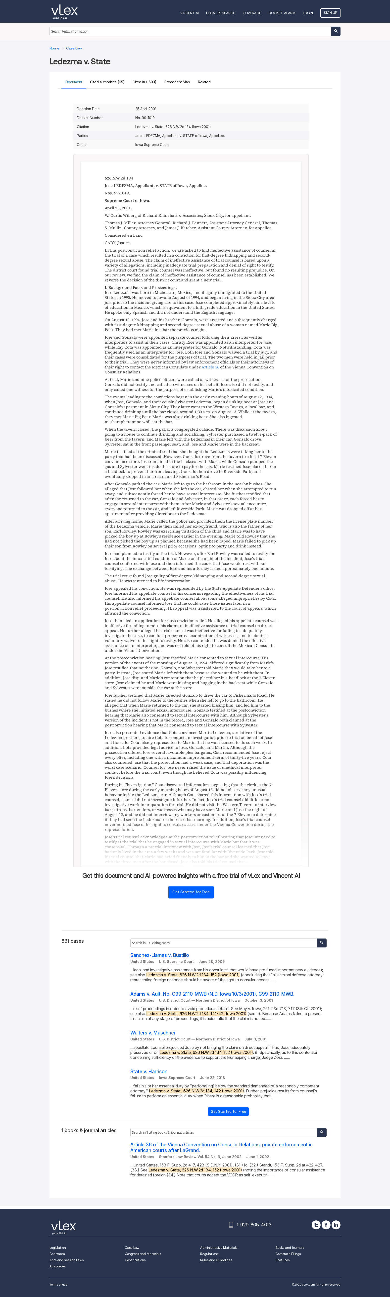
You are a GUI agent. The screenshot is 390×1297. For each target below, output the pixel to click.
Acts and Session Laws (66, 1260)
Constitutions (135, 1260)
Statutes (283, 1260)
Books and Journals (290, 1248)
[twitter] (316, 1224)
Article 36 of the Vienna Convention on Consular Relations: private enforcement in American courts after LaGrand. (221, 1147)
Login (308, 13)
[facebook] (326, 1224)
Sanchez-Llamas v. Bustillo (159, 955)
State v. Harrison (148, 1071)
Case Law (132, 1248)
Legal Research (220, 13)
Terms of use (58, 1284)
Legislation (57, 1248)
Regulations (209, 1254)
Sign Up (330, 13)
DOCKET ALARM (282, 13)
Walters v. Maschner (153, 1033)
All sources (57, 1266)
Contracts (57, 1254)
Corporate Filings (288, 1254)
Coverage (252, 13)
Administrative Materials (218, 1248)
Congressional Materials (143, 1254)
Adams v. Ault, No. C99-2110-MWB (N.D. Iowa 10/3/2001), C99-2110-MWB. (212, 994)
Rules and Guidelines (216, 1260)
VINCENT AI (189, 13)
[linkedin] (336, 1224)
